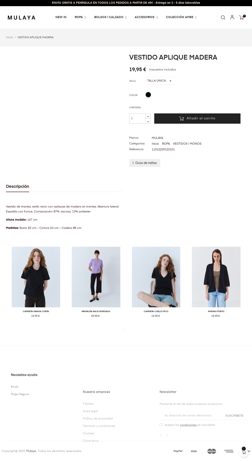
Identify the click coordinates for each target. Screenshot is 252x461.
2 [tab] (128, 329)
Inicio (155, 143)
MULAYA (157, 138)
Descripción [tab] (17, 186)
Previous (3, 286)
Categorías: (137, 143)
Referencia (136, 149)
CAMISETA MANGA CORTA (36, 311)
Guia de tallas (146, 163)
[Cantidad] (137, 118)
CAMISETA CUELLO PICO (156, 311)
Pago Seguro (20, 435)
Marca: (134, 137)
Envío (14, 428)
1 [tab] (124, 329)
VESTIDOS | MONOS (187, 143)
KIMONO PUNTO (216, 311)
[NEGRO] (148, 95)
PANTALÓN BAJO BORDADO (96, 311)
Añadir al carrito (197, 118)
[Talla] (160, 81)
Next (249, 286)
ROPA (166, 143)
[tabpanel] (36, 286)
